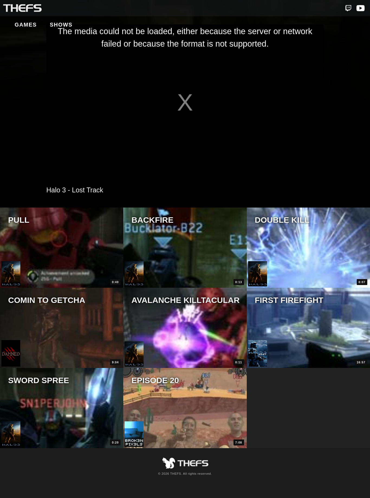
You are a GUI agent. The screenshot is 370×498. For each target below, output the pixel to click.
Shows (101, 8)
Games (66, 8)
